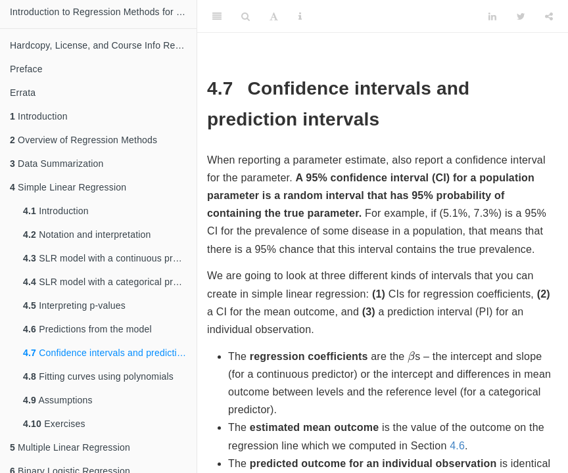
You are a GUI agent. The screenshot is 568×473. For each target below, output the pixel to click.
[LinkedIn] (492, 16)
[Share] (549, 16)
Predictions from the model (87, 329)
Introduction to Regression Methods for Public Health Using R (103, 12)
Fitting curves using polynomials (98, 376)
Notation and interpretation (87, 234)
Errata (23, 92)
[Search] (245, 16)
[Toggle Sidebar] (216, 16)
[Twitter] (521, 16)
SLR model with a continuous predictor (110, 258)
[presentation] (411, 356)
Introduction (39, 116)
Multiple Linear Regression (70, 447)
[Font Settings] (274, 16)
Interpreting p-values (74, 305)
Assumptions (58, 400)
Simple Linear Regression (68, 187)
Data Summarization (57, 163)
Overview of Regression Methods (83, 140)
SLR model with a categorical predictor (110, 282)
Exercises (54, 423)
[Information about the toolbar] (300, 16)
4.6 (457, 445)
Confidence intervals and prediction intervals (110, 353)
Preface (26, 69)
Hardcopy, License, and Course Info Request (103, 45)
